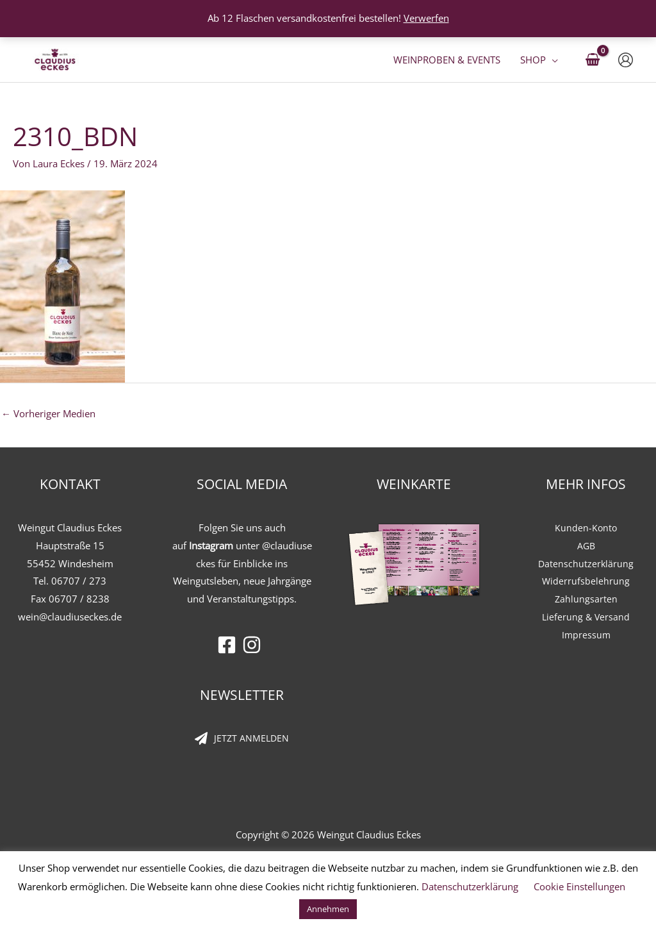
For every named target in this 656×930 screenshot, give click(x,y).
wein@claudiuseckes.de (70, 616)
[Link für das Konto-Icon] (626, 60)
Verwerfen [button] (426, 18)
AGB (586, 545)
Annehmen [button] (328, 909)
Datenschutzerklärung (585, 563)
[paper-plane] (242, 739)
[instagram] (254, 644)
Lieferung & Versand (586, 616)
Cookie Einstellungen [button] (579, 886)
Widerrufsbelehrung (586, 580)
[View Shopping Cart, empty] (592, 60)
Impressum (586, 634)
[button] (552, 59)
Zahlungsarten (586, 598)
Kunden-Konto (586, 527)
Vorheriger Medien (48, 413)
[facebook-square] (229, 644)
